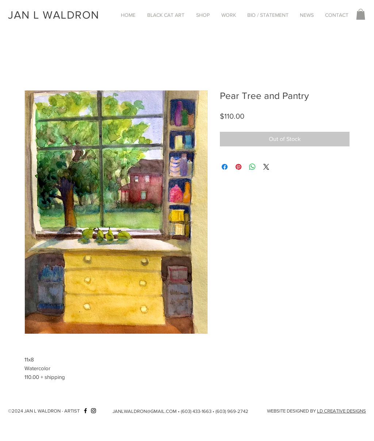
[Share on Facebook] (224, 166)
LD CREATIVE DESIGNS (341, 411)
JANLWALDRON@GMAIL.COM (144, 411)
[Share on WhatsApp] (252, 166)
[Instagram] (93, 410)
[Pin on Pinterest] (238, 166)
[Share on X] (266, 166)
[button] (165, 15)
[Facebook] (85, 410)
